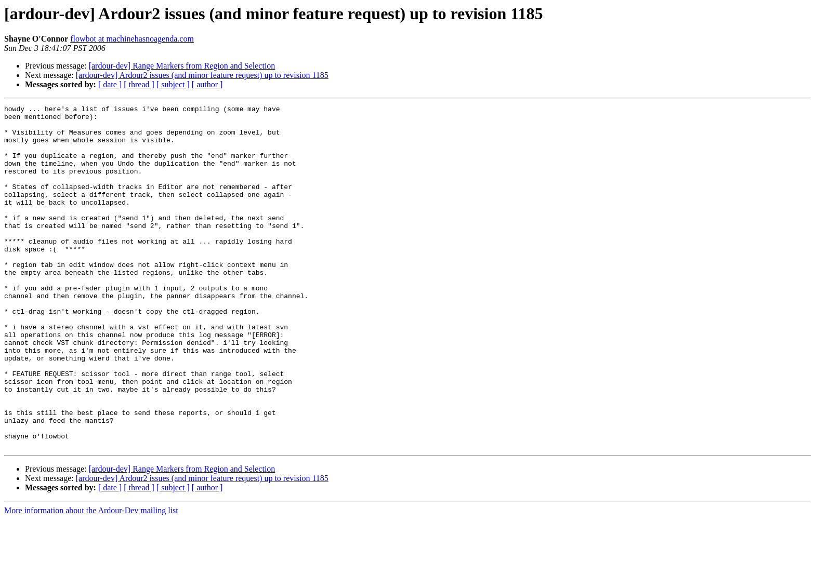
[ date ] (110, 84)
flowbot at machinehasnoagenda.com (132, 38)
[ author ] (207, 84)
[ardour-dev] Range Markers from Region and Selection (182, 65)
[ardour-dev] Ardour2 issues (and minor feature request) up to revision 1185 (202, 75)
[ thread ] (139, 84)
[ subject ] (173, 84)
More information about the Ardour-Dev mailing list (91, 578)
